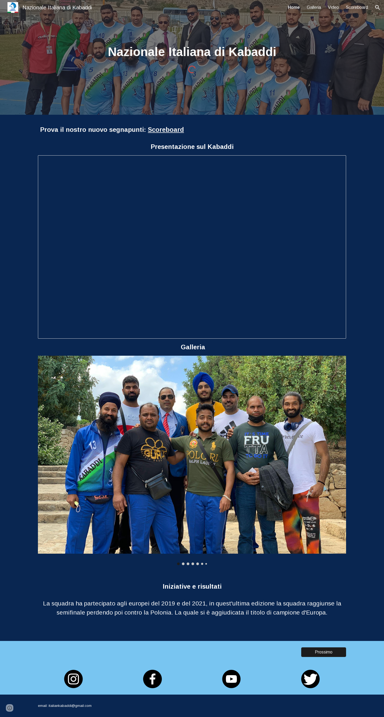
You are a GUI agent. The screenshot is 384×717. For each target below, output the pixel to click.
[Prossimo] (323, 652)
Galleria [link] (314, 7)
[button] (377, 7)
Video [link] (333, 7)
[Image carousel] (192, 460)
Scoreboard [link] (357, 7)
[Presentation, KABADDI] (192, 247)
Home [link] (294, 7)
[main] (192, 52)
